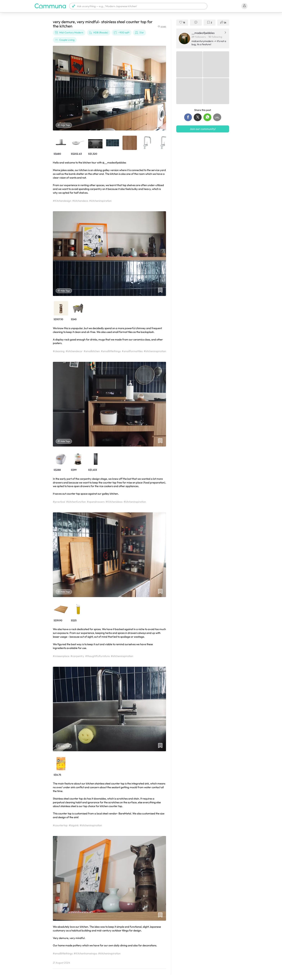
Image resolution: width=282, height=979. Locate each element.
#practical (59, 501)
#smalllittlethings (111, 351)
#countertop (60, 825)
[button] (138, 6)
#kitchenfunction (76, 501)
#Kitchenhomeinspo (85, 953)
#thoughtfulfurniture (97, 656)
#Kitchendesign (62, 200)
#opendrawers (95, 501)
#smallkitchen (92, 351)
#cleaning (59, 351)
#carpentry (77, 656)
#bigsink (74, 825)
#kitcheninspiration (100, 200)
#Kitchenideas (114, 501)
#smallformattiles (132, 351)
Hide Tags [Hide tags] (64, 125)
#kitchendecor (74, 351)
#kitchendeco (80, 200)
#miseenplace (61, 656)
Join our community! (203, 129)
